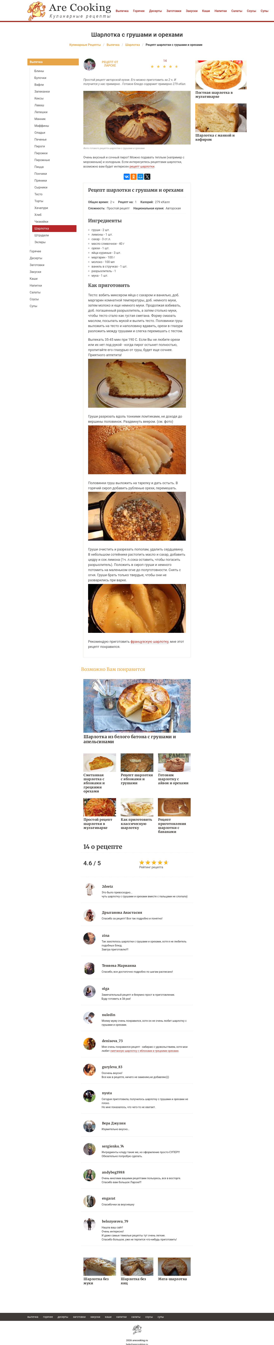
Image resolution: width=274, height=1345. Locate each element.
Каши (206, 11)
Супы (264, 11)
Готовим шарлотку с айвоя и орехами (174, 779)
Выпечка (122, 11)
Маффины (41, 126)
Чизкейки (41, 221)
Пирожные (42, 160)
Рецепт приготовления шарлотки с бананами (172, 825)
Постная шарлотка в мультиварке (213, 95)
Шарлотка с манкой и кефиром (214, 137)
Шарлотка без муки (95, 1280)
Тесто (38, 194)
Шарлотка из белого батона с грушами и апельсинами (129, 739)
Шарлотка (41, 228)
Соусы (251, 11)
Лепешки (40, 112)
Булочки (40, 78)
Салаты (236, 11)
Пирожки (41, 153)
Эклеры (40, 242)
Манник (40, 119)
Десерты (155, 11)
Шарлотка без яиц (137, 1278)
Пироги (39, 146)
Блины (39, 71)
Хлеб (37, 215)
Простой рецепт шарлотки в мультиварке (97, 823)
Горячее (139, 11)
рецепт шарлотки (142, 166)
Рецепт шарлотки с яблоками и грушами (136, 779)
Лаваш (39, 105)
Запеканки (42, 91)
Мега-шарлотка (172, 1278)
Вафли (39, 85)
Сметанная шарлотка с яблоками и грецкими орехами (93, 783)
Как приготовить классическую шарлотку (136, 823)
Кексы (39, 98)
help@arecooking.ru (137, 1343)
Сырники (40, 187)
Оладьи (39, 132)
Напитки (220, 11)
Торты (38, 201)
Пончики (40, 174)
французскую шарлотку (149, 642)
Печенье (40, 139)
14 (165, 61)
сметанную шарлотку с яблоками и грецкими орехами (144, 1050)
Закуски (192, 11)
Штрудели (41, 235)
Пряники (40, 180)
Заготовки (173, 11)
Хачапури (41, 208)
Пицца (39, 167)
